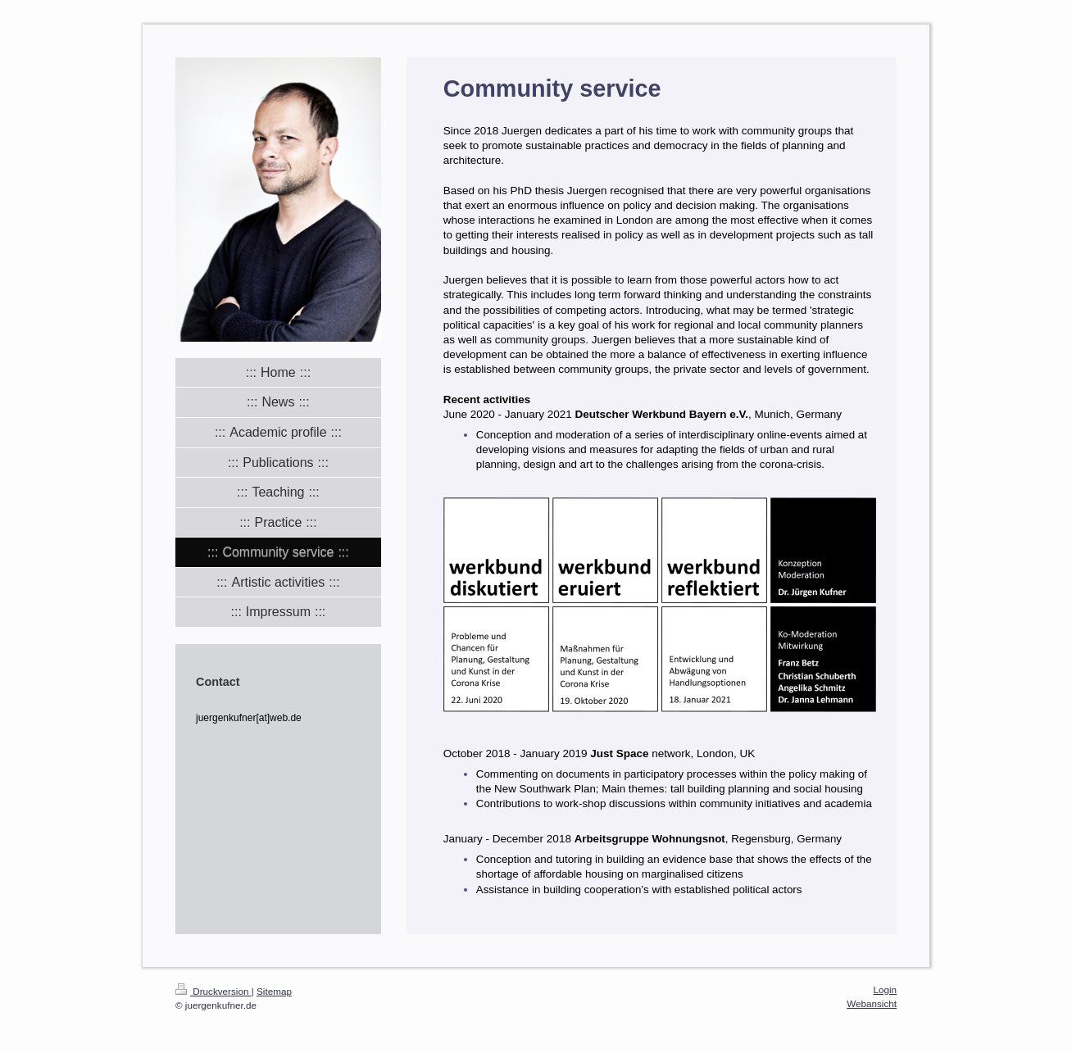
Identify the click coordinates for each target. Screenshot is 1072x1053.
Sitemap (274, 991)
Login (885, 989)
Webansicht (872, 1003)
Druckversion (213, 991)
